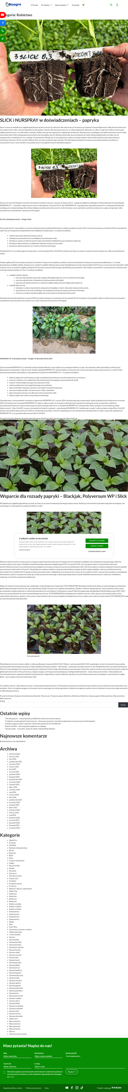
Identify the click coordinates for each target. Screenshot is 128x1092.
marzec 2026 (14, 756)
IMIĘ (17, 1055)
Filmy (11, 858)
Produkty (46, 5)
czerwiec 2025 (14, 764)
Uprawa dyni (13, 957)
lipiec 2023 (13, 807)
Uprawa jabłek (14, 965)
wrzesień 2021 (14, 828)
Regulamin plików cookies (12, 1088)
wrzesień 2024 (14, 782)
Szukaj (2, 701)
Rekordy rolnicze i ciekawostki (20, 889)
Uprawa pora (14, 993)
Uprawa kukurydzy (16, 975)
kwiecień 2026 (14, 754)
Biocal (11, 850)
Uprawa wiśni (14, 1011)
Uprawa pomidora (16, 991)
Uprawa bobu (14, 940)
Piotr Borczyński (15, 876)
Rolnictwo (45, 418)
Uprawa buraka (14, 950)
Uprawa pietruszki (16, 988)
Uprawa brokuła (15, 945)
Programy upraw (56, 696)
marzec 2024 (14, 795)
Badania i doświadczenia (24, 418)
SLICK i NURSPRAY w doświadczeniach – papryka (49, 120)
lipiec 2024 (13, 787)
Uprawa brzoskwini (16, 947)
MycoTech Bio (14, 866)
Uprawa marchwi (15, 980)
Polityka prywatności (33, 1088)
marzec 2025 (14, 767)
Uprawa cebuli (14, 952)
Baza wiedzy (62, 5)
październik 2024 (15, 779)
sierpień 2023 (14, 805)
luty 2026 (12, 759)
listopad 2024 (14, 777)
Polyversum (45, 696)
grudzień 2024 (14, 774)
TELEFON (17, 1065)
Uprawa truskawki (16, 1008)
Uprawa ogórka (15, 983)
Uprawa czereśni (15, 955)
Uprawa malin (14, 978)
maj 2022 (12, 815)
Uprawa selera (14, 1001)
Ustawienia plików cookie (97, 551)
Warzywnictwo (71, 418)
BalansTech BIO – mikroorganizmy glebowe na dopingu (25, 726)
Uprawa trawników (16, 1006)
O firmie (34, 5)
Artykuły (10, 418)
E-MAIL (48, 1065)
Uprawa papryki (59, 418)
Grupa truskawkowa (16, 861)
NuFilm (11, 868)
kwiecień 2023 (14, 810)
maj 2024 (12, 792)
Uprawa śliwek (14, 1003)
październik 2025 (15, 762)
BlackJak (37, 696)
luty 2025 (12, 769)
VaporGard (13, 1019)
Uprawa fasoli (14, 960)
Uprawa (12, 937)
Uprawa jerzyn (14, 968)
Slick (51, 418)
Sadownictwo (14, 912)
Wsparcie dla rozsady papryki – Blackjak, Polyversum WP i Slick (63, 496)
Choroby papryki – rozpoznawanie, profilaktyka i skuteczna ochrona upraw (32, 718)
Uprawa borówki (15, 942)
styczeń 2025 (14, 772)
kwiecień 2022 (14, 818)
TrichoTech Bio (14, 935)
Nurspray (37, 418)
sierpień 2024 (14, 784)
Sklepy (11, 922)
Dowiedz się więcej (24, 550)
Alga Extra (13, 840)
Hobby (11, 863)
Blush (11, 855)
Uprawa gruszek (15, 963)
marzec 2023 (14, 813)
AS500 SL (12, 845)
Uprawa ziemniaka (16, 1016)
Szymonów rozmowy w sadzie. (20, 929)
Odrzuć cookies (97, 546)
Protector (13, 886)
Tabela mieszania (15, 932)
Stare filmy (13, 927)
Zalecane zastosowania (18, 1034)
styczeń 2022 (14, 820)
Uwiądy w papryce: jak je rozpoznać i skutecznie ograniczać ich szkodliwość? (33, 724)
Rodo (47, 1088)
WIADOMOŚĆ (95, 1060)
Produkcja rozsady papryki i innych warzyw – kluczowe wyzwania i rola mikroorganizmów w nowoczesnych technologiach (50, 721)
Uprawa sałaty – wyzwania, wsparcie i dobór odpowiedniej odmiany (30, 729)
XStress (12, 1031)
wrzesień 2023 (14, 802)
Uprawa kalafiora (15, 970)
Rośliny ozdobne (15, 904)
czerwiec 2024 (14, 790)
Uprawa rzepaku (15, 998)
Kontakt (75, 5)
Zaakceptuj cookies (97, 541)
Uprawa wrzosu (15, 1014)
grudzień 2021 (14, 823)
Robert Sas (13, 891)
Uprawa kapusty (15, 973)
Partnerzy (13, 873)
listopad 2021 (14, 825)
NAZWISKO (48, 1055)
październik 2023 (15, 800)
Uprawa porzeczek (16, 996)
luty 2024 (12, 797)
